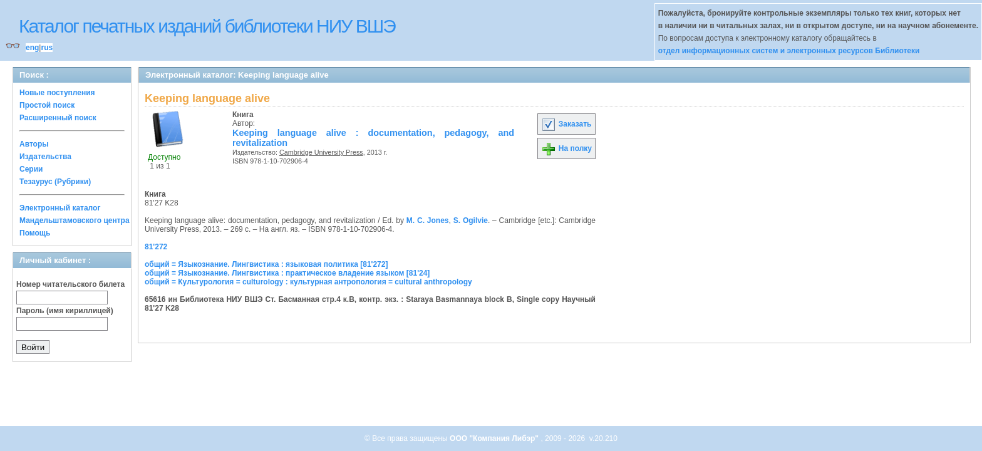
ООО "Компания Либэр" (495, 438)
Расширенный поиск (57, 117)
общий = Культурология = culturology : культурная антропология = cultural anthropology (308, 281)
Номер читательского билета (70, 284)
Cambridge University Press (321, 152)
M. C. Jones (427, 220)
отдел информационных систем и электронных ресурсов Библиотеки (789, 50)
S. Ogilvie (470, 220)
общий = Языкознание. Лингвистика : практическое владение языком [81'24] (287, 273)
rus (47, 47)
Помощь (34, 233)
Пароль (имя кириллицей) (64, 310)
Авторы (34, 144)
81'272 (156, 246)
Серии (31, 169)
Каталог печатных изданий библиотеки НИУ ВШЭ (207, 26)
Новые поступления (57, 92)
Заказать (566, 124)
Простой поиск (47, 105)
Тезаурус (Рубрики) (55, 181)
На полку (566, 148)
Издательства (45, 156)
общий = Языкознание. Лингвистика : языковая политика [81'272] (266, 264)
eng (32, 47)
